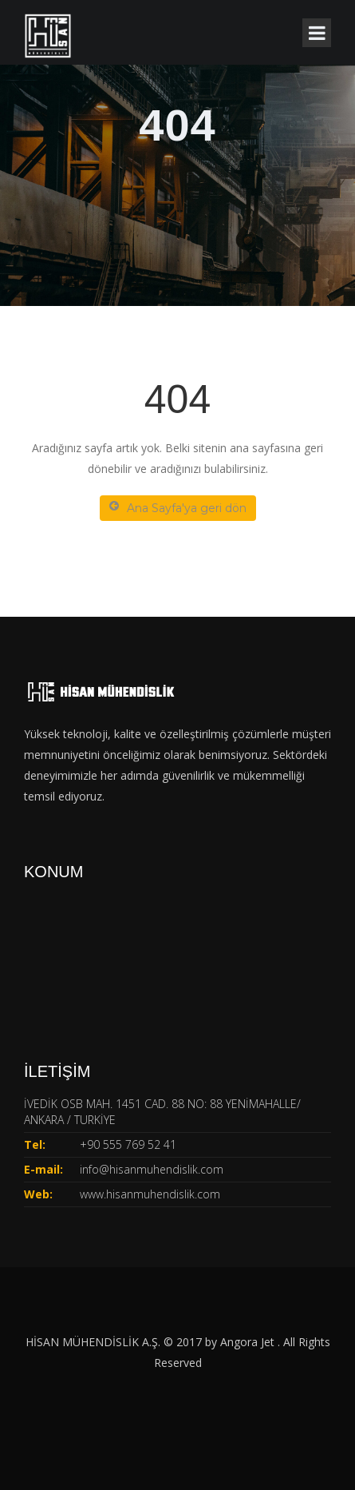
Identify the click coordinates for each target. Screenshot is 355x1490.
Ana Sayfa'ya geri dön (178, 507)
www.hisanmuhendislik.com (150, 1194)
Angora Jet (249, 1341)
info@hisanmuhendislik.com (151, 1169)
